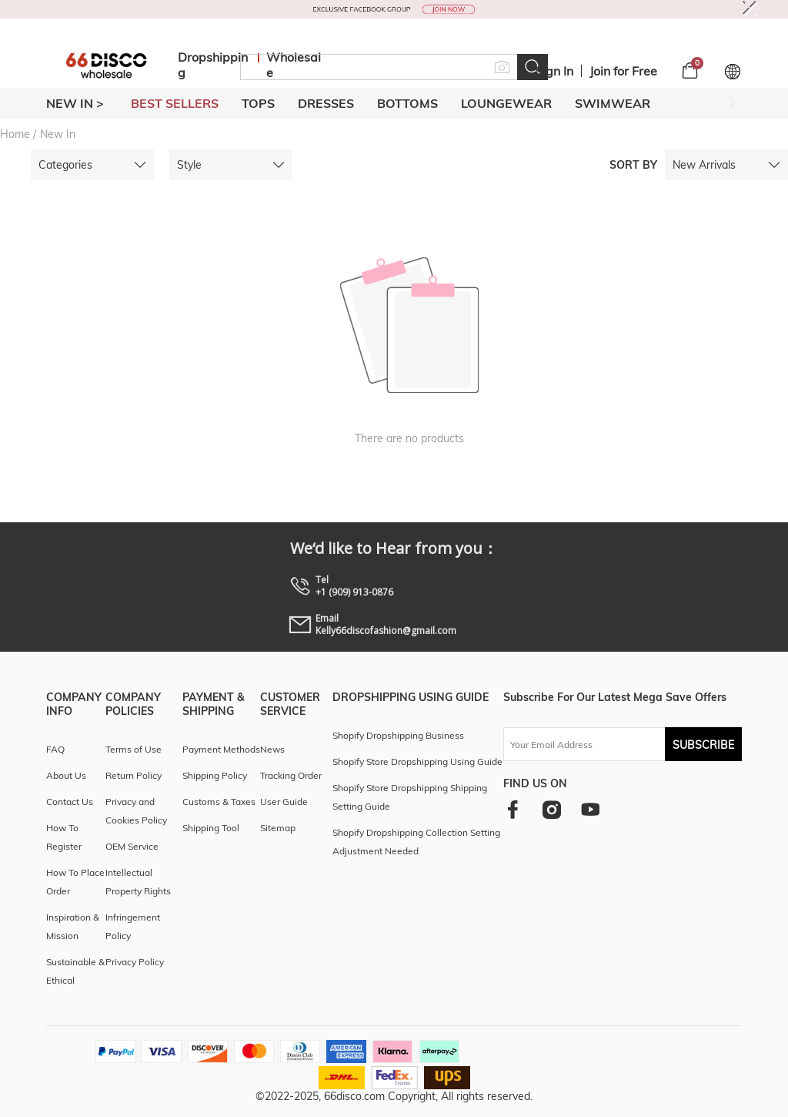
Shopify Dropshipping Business (398, 735)
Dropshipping (213, 64)
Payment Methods (221, 749)
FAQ (55, 749)
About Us (66, 775)
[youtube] (590, 809)
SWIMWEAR (612, 103)
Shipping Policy (214, 775)
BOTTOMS (407, 103)
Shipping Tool (210, 828)
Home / (18, 134)
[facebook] (513, 809)
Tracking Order (291, 775)
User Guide (284, 801)
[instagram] (551, 809)
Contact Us (69, 801)
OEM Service (132, 846)
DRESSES (326, 103)
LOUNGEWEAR (506, 103)
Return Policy (133, 775)
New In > (75, 103)
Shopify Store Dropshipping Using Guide (417, 761)
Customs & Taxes (218, 801)
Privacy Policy (134, 962)
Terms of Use (133, 749)
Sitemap (278, 828)
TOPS (258, 103)
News (272, 749)
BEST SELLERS (175, 103)
